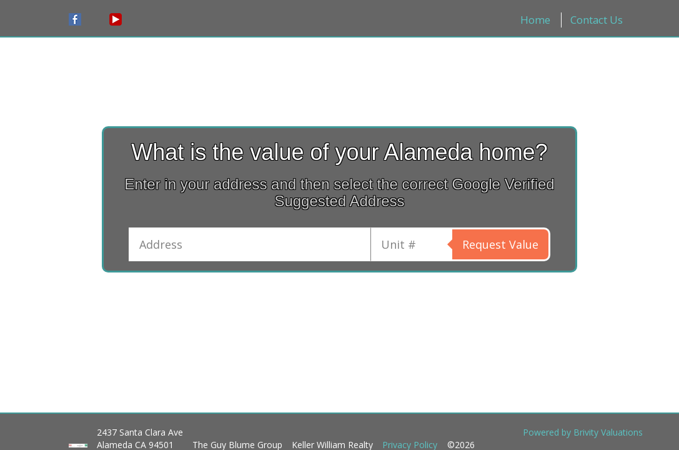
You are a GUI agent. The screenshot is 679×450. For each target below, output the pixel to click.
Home (535, 19)
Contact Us (596, 19)
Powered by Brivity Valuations (583, 432)
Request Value (500, 244)
